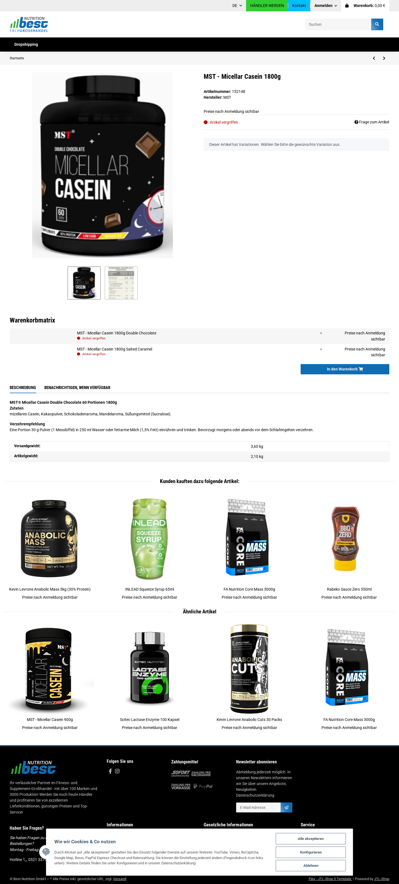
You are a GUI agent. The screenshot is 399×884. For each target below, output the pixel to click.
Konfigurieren (313, 852)
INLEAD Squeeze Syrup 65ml (149, 589)
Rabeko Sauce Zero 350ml (349, 589)
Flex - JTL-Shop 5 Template (330, 879)
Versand (119, 879)
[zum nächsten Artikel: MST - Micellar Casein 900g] (384, 58)
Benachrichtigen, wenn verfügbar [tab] (77, 387)
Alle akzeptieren (313, 838)
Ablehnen (312, 865)
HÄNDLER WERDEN (267, 5)
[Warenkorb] (365, 5)
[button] (325, 5)
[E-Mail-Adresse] (258, 807)
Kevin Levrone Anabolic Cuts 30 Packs (249, 719)
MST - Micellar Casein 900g (50, 719)
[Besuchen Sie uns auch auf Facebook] (110, 771)
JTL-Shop (381, 879)
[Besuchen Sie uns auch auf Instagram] (117, 771)
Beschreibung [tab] (23, 387)
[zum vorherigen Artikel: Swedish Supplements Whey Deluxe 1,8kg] (374, 58)
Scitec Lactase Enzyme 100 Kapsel (149, 719)
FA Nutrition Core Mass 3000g (249, 589)
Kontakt (299, 5)
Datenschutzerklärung (255, 795)
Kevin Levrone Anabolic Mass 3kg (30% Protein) (50, 589)
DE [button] (234, 5)
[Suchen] (338, 24)
